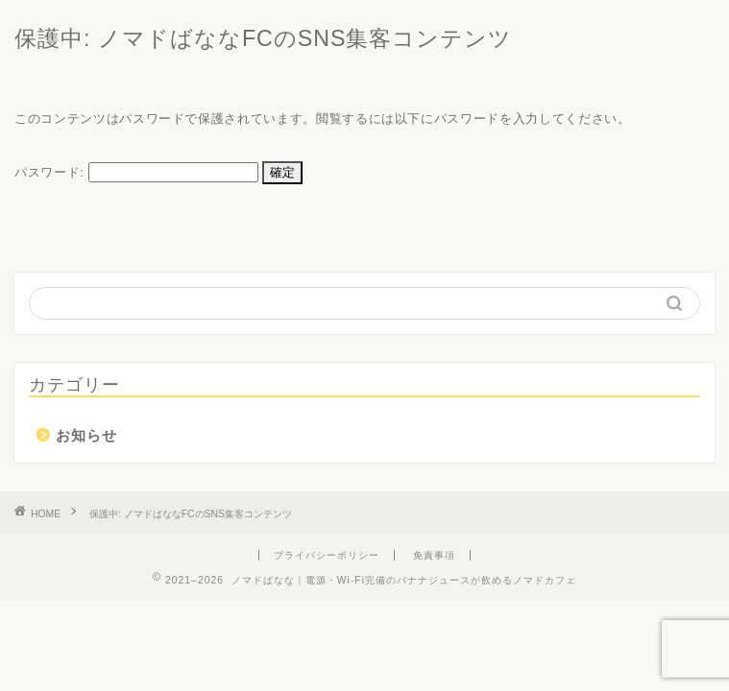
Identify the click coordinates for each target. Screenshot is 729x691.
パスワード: (136, 172)
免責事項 (434, 555)
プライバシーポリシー (326, 555)
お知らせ (86, 435)
